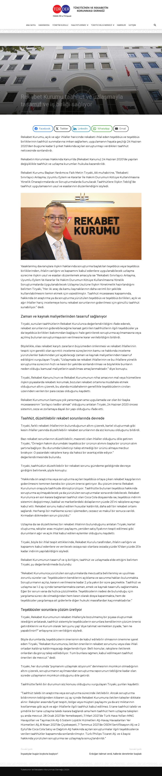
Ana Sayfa (31, 25)
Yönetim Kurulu (60, 25)
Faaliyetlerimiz (79, 25)
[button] (155, 25)
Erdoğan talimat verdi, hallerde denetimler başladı (115, 753)
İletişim (132, 25)
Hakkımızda (44, 25)
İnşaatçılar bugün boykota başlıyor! (39, 753)
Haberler (121, 25)
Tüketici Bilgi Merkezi (102, 25)
